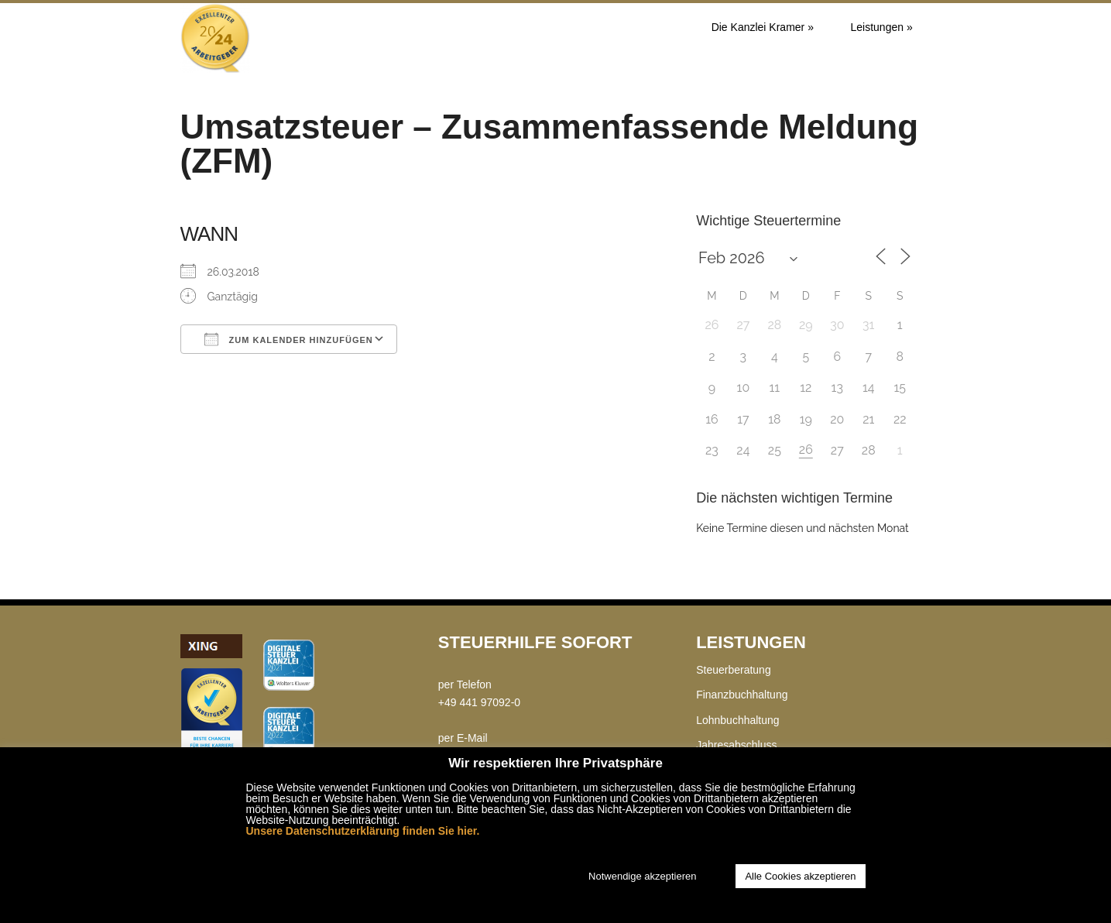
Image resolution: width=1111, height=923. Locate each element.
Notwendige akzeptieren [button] (642, 876)
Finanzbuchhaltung (741, 694)
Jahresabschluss (736, 745)
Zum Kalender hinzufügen (288, 339)
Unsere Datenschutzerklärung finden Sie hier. (363, 831)
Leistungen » (882, 27)
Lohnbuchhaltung (737, 720)
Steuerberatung (733, 670)
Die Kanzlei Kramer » (763, 27)
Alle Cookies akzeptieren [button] (800, 876)
